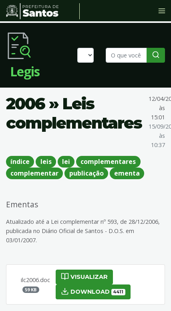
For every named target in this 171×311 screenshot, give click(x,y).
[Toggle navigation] (162, 11)
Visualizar (84, 276)
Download (93, 291)
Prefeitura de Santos (43, 11)
